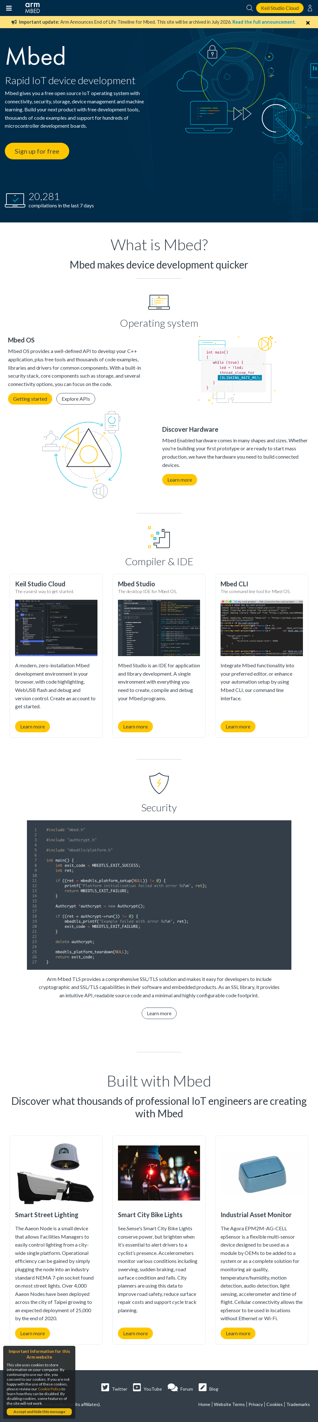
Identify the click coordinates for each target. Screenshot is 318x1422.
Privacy (255, 1404)
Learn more (179, 480)
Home (204, 1404)
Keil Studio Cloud (280, 8)
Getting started (30, 399)
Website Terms (229, 1404)
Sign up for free (37, 151)
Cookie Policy (49, 1388)
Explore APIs (76, 399)
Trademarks (298, 1404)
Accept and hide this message (39, 1411)
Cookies (274, 1404)
